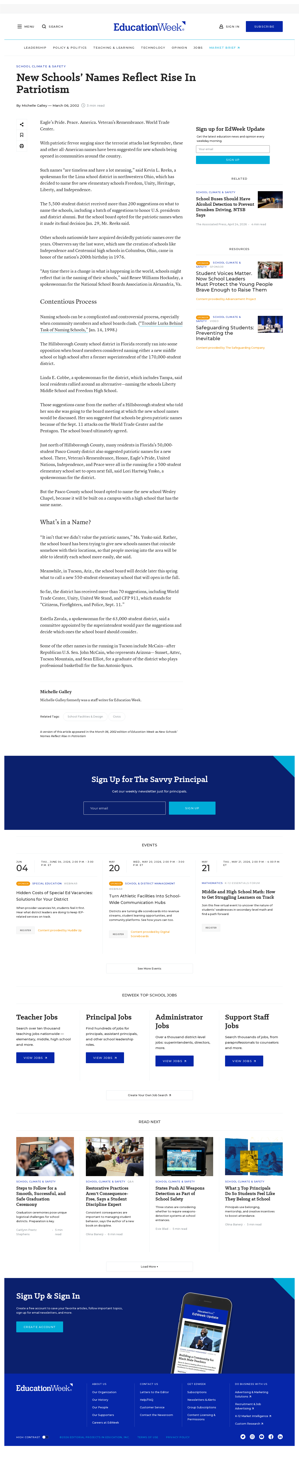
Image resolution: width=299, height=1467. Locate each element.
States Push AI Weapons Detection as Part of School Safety (179, 1193)
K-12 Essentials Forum (242, 883)
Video (214, 321)
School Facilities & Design (85, 716)
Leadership (53, 47)
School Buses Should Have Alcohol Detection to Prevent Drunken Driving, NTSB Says (225, 207)
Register (25, 930)
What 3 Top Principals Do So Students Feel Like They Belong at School (250, 1193)
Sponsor (217, 266)
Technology (171, 47)
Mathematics (212, 883)
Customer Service (152, 1407)
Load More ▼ (149, 1266)
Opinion (197, 47)
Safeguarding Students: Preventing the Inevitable (225, 333)
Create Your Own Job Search (149, 1095)
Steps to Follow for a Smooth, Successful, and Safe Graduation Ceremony (41, 1196)
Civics (117, 716)
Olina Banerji (94, 1234)
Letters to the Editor (154, 1392)
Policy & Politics (88, 47)
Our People (100, 1407)
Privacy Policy (178, 1437)
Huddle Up (74, 930)
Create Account (40, 1327)
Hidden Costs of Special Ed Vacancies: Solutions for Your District (54, 896)
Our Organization (104, 1392)
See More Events (149, 968)
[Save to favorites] (21, 135)
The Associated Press (211, 224)
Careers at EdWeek (105, 1422)
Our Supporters (103, 1415)
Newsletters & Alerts (201, 1399)
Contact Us (149, 1384)
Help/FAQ (146, 1399)
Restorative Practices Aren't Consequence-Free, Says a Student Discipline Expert (107, 1196)
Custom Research (249, 1423)
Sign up (192, 808)
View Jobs (35, 1057)
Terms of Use (147, 1437)
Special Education (47, 883)
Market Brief (242, 47)
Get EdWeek (196, 1384)
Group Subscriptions (201, 1407)
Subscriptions (197, 1392)
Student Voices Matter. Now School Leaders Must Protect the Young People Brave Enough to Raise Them (234, 281)
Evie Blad (161, 1228)
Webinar (71, 883)
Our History (100, 1399)
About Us (99, 1384)
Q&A (130, 1181)
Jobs (216, 47)
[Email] (124, 808)
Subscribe (264, 26)
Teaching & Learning (131, 47)
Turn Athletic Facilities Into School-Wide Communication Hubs (145, 899)
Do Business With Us (251, 1384)
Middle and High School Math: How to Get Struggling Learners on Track (238, 894)
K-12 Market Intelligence (253, 1416)
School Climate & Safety (41, 66)
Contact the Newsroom (156, 1415)
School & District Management (150, 883)
